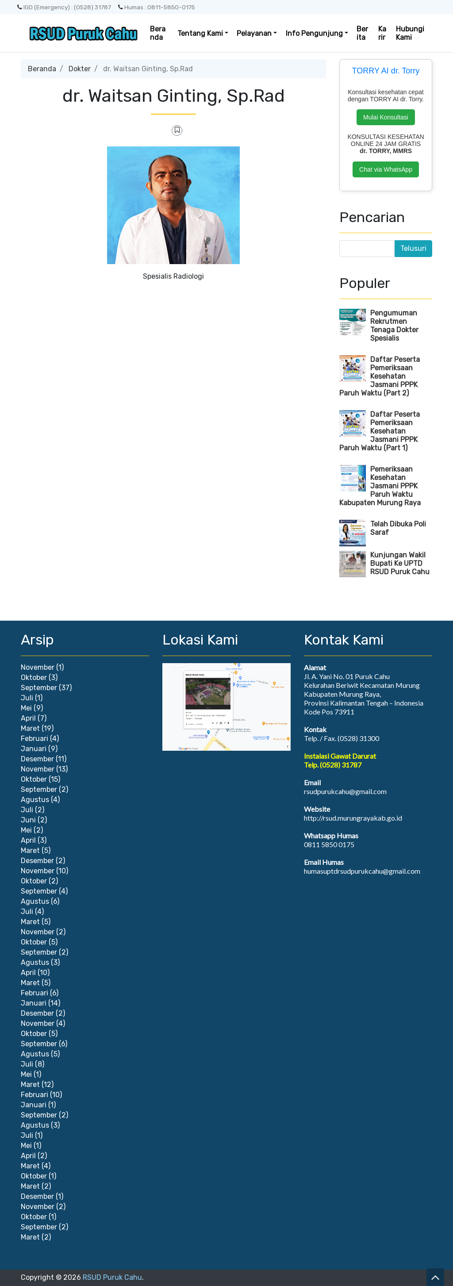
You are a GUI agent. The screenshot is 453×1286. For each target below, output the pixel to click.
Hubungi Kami (410, 33)
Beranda (157, 33)
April (28, 718)
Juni (28, 820)
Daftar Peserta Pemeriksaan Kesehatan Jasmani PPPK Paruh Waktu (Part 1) (379, 431)
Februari (34, 738)
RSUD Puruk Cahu (112, 1277)
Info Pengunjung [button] (314, 33)
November (37, 667)
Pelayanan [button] (254, 33)
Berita (362, 33)
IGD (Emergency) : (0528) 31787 (64, 7)
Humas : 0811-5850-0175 (156, 7)
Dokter (80, 69)
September (39, 687)
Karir (382, 33)
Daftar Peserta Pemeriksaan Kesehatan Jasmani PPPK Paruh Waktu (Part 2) (379, 376)
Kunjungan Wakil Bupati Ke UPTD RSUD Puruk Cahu (400, 563)
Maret (30, 728)
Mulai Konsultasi (385, 117)
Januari (33, 749)
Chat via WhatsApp (385, 169)
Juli (27, 698)
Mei (26, 708)
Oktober (34, 677)
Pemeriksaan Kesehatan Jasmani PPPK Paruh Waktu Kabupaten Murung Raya (380, 486)
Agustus (35, 799)
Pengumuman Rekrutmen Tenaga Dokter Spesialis (394, 325)
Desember (37, 759)
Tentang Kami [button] (200, 33)
